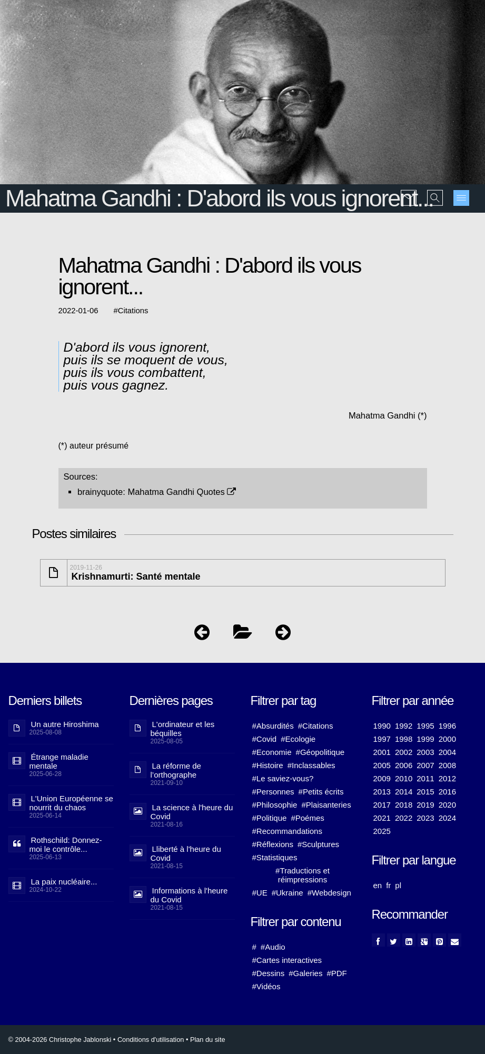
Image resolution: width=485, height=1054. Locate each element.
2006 (403, 765)
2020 (447, 804)
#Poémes (307, 817)
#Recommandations (287, 831)
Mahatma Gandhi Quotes (181, 491)
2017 (382, 804)
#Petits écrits (321, 791)
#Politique (269, 817)
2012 (447, 778)
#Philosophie (275, 804)
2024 (447, 817)
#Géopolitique (320, 752)
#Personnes (273, 791)
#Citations (315, 725)
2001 (382, 752)
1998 (403, 738)
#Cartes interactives (287, 960)
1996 (447, 725)
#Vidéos (266, 986)
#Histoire (267, 765)
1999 (425, 738)
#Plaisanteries (326, 804)
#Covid (264, 738)
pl (398, 885)
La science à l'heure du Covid (192, 812)
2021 (382, 817)
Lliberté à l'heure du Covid (186, 853)
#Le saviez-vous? (283, 778)
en (377, 885)
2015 (425, 791)
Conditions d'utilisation (150, 1039)
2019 (425, 804)
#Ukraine (287, 892)
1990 (382, 725)
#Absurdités (273, 725)
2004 (447, 752)
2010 (403, 778)
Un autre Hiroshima (65, 724)
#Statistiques (275, 857)
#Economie (272, 752)
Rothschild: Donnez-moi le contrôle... (65, 844)
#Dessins (268, 973)
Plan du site (207, 1039)
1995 (425, 725)
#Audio (273, 946)
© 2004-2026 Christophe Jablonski (60, 1039)
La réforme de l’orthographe (176, 770)
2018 (403, 804)
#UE (260, 892)
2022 (403, 817)
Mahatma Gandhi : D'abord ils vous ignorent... (219, 198)
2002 (403, 752)
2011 (425, 778)
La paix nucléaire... (64, 881)
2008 (447, 765)
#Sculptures (318, 844)
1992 (403, 725)
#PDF (336, 973)
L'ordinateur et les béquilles (183, 729)
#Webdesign (329, 892)
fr (388, 885)
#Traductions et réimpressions (302, 875)
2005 (382, 765)
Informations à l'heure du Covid (189, 895)
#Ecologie (298, 738)
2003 (425, 752)
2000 (447, 738)
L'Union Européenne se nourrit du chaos (71, 803)
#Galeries (305, 973)
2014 (403, 791)
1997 (382, 738)
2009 (382, 778)
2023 (425, 817)
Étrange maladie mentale (58, 761)
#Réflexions (272, 844)
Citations (133, 310)
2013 (382, 791)
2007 (425, 765)
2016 (447, 791)
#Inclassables (311, 765)
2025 (382, 831)
